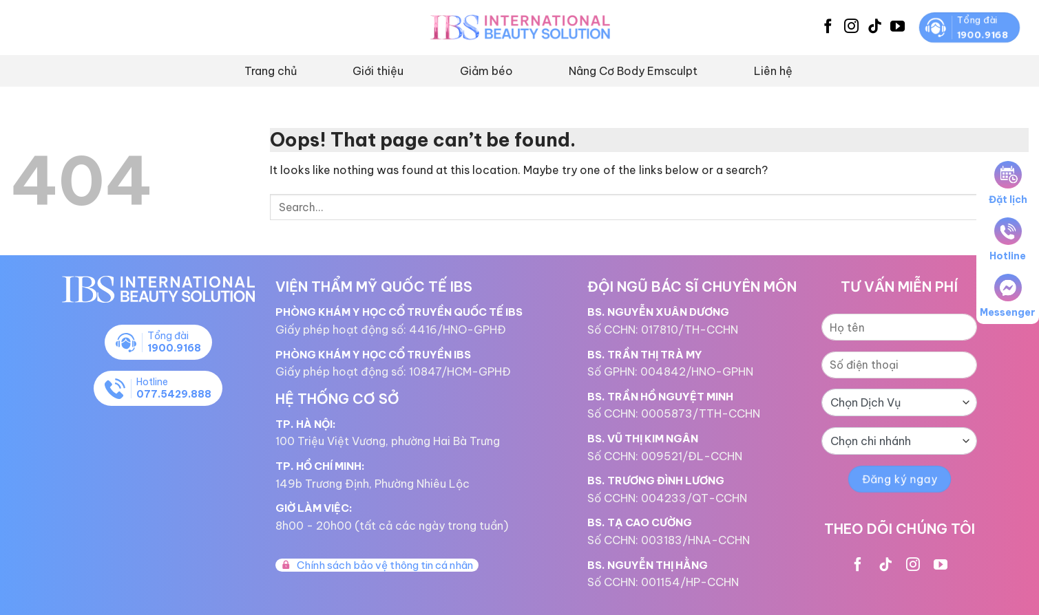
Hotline (1007, 239)
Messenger (1008, 296)
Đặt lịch (1008, 183)
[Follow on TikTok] (875, 27)
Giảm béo (486, 71)
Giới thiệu (378, 71)
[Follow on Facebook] (828, 27)
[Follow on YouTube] (897, 27)
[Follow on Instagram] (851, 27)
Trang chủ (270, 71)
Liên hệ (773, 71)
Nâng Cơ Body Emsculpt (633, 71)
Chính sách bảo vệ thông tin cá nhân (377, 565)
